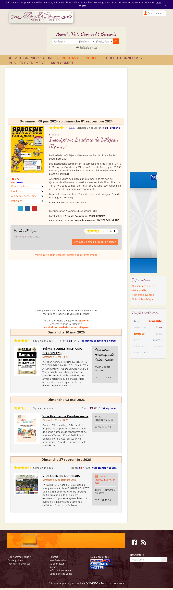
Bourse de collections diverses (99, 340)
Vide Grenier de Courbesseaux (65, 416)
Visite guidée (139, 290)
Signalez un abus (86, 127)
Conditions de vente (61, 573)
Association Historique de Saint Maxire (104, 354)
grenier (139, 333)
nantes (158, 346)
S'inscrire (55, 567)
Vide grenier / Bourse (104, 467)
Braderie (115, 127)
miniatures (140, 346)
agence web (75, 583)
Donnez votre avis (21, 186)
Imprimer (16, 200)
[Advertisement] (66, 94)
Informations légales (61, 570)
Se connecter (57, 563)
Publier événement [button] (28, 63)
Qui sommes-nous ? (143, 286)
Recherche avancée (86, 47)
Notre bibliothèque (143, 299)
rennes (74, 327)
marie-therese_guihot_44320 (105, 480)
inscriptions (50, 327)
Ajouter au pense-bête (24, 196)
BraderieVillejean (26, 230)
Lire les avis (17, 191)
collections (140, 327)
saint (137, 352)
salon (145, 352)
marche (157, 340)
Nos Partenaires (59, 560)
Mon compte (63, 63)
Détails (72, 128)
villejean (84, 327)
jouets (158, 333)
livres (137, 340)
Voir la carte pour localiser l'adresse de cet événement (66, 254)
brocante (155, 321)
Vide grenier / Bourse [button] (36, 58)
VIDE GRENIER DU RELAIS (61, 476)
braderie (63, 327)
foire (159, 327)
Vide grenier (110, 408)
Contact (54, 556)
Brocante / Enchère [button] (82, 58)
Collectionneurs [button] (124, 58)
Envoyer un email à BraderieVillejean (95, 241)
